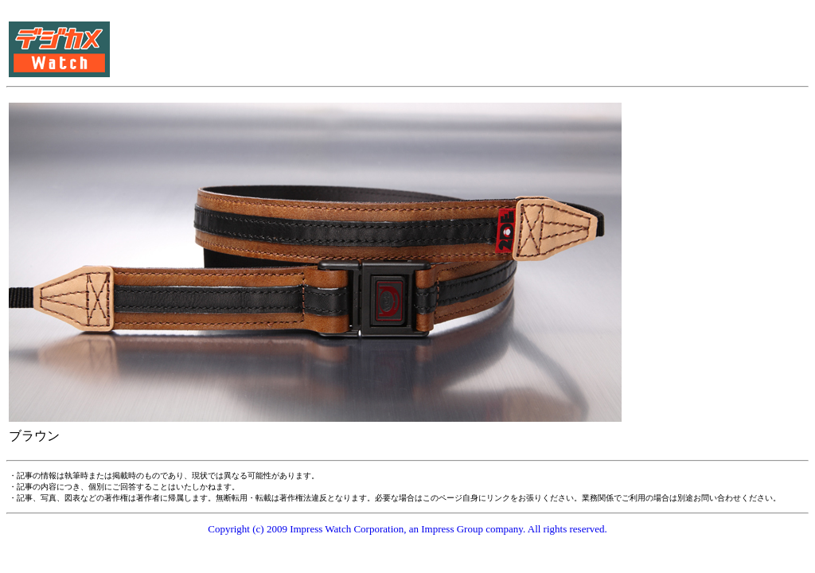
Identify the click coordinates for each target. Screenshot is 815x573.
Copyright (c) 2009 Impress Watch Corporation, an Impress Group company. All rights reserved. (407, 529)
